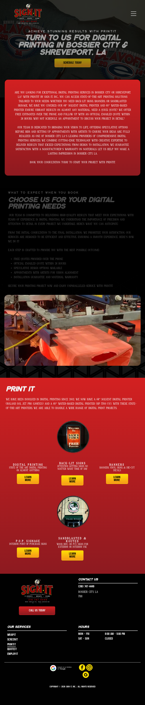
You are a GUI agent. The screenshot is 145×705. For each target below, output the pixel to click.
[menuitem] (37, 635)
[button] (133, 13)
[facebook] (82, 668)
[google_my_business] (86, 675)
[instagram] (89, 668)
